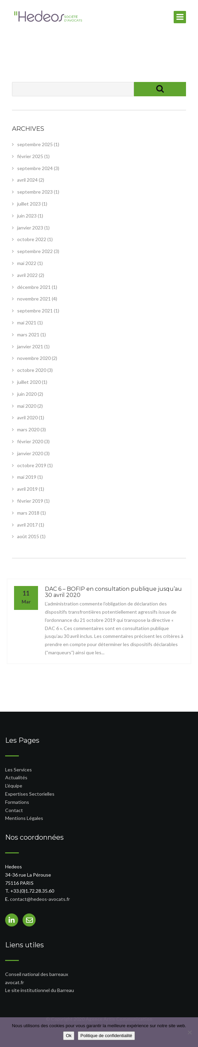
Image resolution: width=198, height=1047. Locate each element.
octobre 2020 (31, 370)
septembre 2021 (35, 310)
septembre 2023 (35, 192)
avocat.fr (14, 982)
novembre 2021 (34, 299)
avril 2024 (27, 180)
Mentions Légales (24, 818)
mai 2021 (26, 322)
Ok (69, 1035)
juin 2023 (27, 216)
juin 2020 (27, 394)
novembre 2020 (34, 358)
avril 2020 (27, 417)
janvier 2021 (30, 346)
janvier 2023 (30, 228)
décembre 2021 (34, 287)
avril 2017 (27, 525)
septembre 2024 (35, 168)
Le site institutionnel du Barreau (39, 990)
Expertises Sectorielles (29, 794)
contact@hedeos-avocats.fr (40, 899)
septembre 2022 (35, 251)
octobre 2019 (31, 465)
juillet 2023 (29, 204)
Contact (14, 810)
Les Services (18, 769)
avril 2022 (27, 275)
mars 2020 (28, 429)
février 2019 (30, 501)
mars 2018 (28, 513)
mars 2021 (28, 334)
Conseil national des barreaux (36, 974)
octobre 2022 (31, 239)
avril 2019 (27, 489)
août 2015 (28, 536)
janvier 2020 (30, 453)
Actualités (16, 777)
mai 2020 (26, 406)
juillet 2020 (29, 382)
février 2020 (30, 441)
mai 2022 (26, 263)
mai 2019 (26, 477)
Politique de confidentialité (106, 1035)
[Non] (189, 1032)
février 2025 (30, 156)
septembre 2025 (35, 144)
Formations (17, 802)
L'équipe (13, 785)
